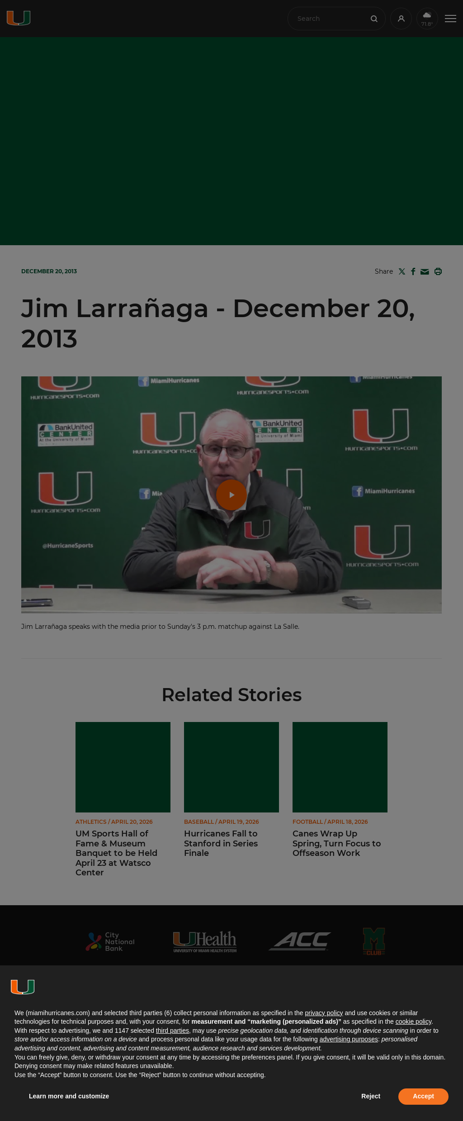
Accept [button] (423, 1096)
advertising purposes (349, 1039)
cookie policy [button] (413, 1021)
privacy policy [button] (324, 1012)
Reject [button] (370, 1096)
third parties (172, 1030)
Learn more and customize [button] (69, 1096)
